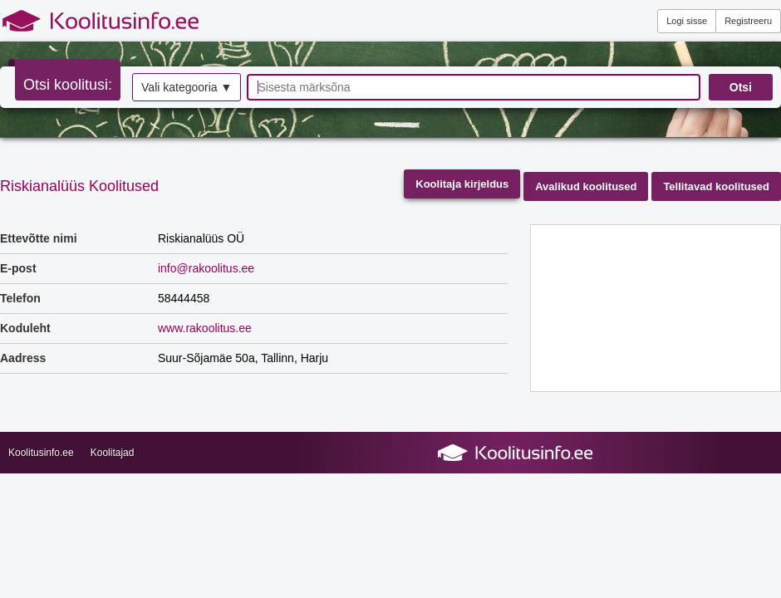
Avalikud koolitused (585, 186)
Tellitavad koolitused (716, 186)
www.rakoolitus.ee (205, 328)
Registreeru (748, 21)
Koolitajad (113, 452)
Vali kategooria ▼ (186, 87)
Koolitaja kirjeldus (461, 184)
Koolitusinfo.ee (41, 452)
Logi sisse (686, 21)
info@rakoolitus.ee (206, 268)
